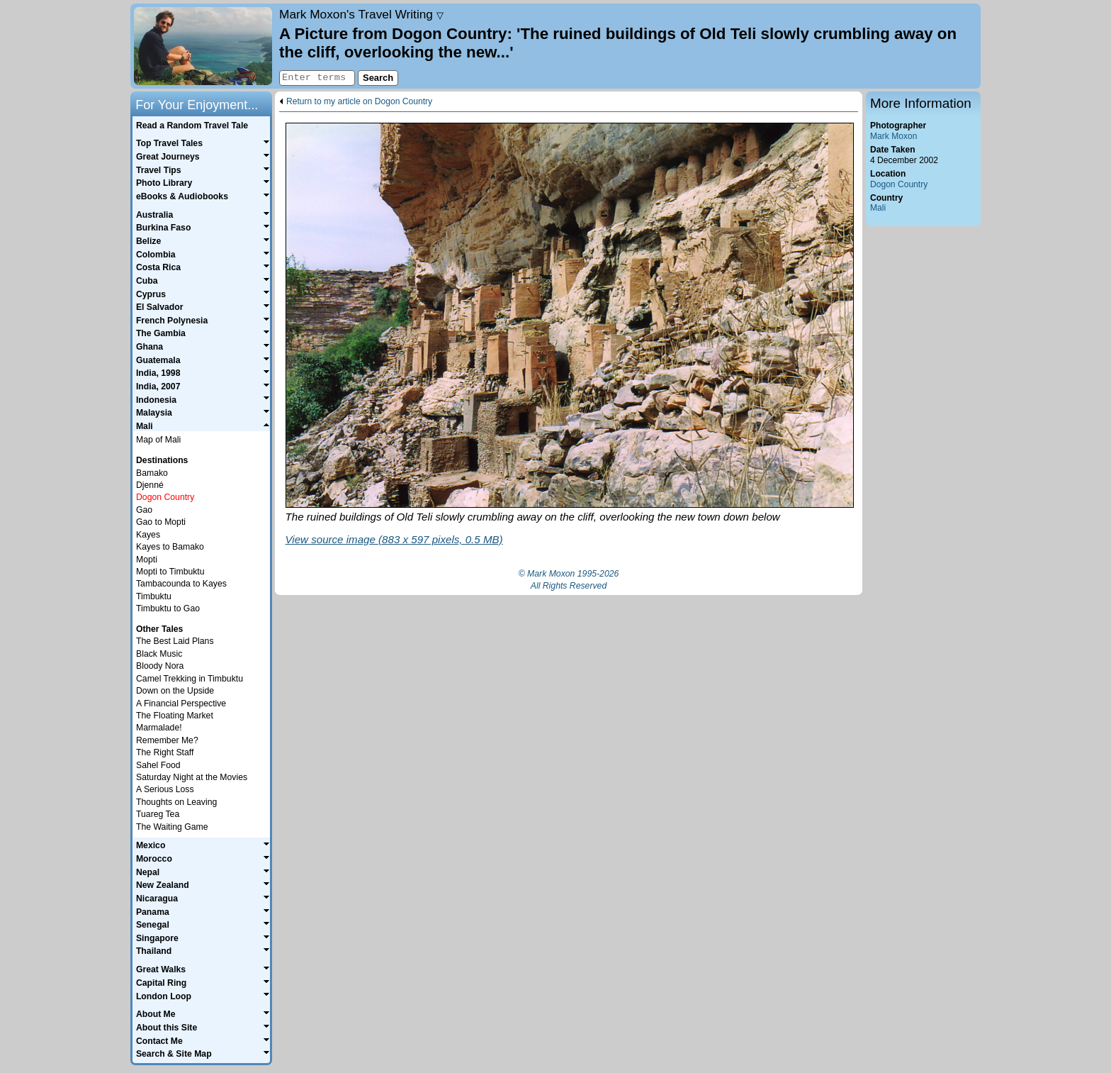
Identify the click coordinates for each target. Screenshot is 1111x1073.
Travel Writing (361, 14)
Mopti (146, 560)
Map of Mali (158, 440)
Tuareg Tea (157, 814)
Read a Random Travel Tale (192, 125)
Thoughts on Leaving (176, 802)
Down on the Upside (175, 691)
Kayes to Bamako (170, 547)
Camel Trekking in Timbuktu (189, 679)
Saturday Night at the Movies (191, 777)
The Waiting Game (172, 827)
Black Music (159, 654)
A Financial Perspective (181, 703)
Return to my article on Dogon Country (359, 101)
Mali (878, 208)
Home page (203, 46)
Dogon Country (898, 184)
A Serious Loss (165, 789)
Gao (144, 510)
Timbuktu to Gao (168, 608)
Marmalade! (159, 728)
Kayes (148, 535)
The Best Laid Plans (175, 641)
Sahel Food (158, 765)
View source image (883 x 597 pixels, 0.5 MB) (394, 539)
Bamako (152, 473)
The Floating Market (174, 716)
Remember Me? (167, 740)
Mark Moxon (893, 136)
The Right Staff (164, 752)
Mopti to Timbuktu (170, 572)
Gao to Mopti (161, 522)
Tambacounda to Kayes (181, 584)
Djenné (150, 485)
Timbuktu (153, 596)
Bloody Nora (160, 666)
